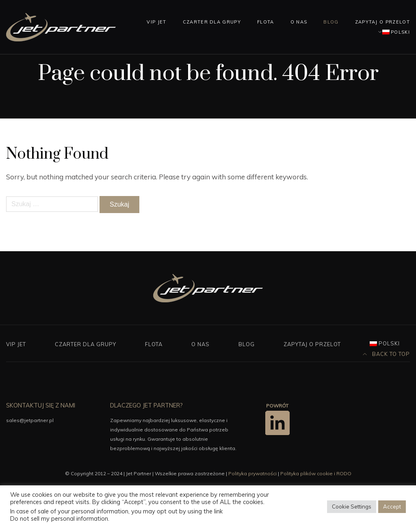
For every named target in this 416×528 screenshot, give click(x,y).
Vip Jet (156, 22)
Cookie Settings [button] (351, 506)
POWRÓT (277, 406)
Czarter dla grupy (212, 22)
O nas (299, 22)
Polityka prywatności (252, 473)
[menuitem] (392, 32)
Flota (265, 22)
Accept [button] (392, 506)
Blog (330, 22)
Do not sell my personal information (59, 518)
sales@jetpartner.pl (30, 420)
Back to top (386, 354)
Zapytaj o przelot (382, 22)
